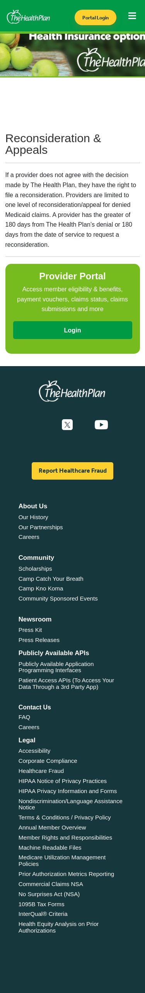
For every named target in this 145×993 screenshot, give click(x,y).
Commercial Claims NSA (51, 884)
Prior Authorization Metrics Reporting (66, 874)
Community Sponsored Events (58, 598)
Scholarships (35, 568)
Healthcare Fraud (41, 771)
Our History (33, 517)
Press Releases (39, 640)
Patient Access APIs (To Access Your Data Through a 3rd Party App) (66, 683)
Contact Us (35, 707)
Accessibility (35, 750)
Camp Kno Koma (41, 588)
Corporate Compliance (48, 760)
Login (72, 330)
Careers (29, 537)
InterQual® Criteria (43, 913)
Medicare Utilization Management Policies (62, 860)
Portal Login (95, 18)
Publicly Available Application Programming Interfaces (56, 667)
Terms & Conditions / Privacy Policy (65, 817)
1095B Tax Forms (42, 904)
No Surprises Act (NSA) (49, 894)
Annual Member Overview (52, 827)
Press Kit (30, 629)
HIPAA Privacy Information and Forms (68, 791)
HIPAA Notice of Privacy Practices (63, 781)
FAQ (24, 717)
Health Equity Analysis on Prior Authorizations (59, 927)
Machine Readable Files (50, 847)
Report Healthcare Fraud (73, 470)
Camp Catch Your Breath (51, 578)
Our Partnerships (41, 527)
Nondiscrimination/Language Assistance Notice (71, 804)
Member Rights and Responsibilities (65, 837)
